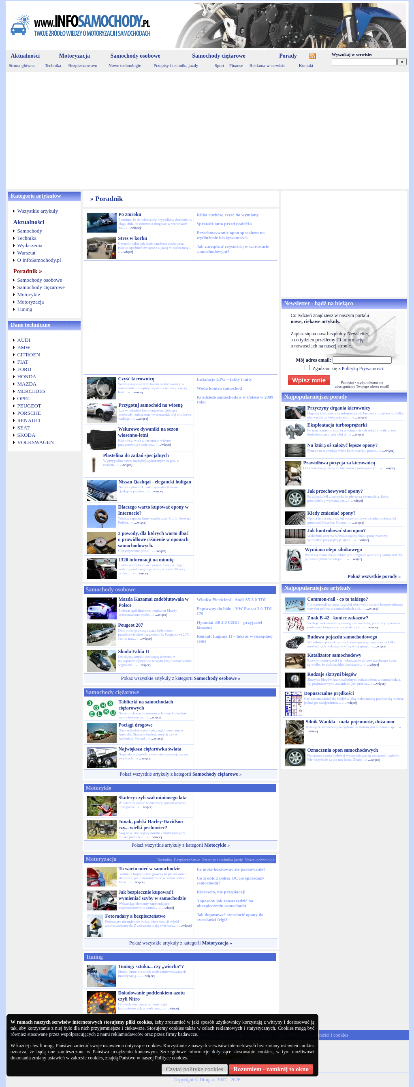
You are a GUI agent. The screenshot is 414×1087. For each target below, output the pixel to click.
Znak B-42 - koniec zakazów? (338, 618)
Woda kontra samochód (219, 388)
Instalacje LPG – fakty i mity (224, 379)
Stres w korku (132, 238)
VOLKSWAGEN (35, 442)
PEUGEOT (29, 406)
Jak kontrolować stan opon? (336, 530)
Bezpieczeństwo (187, 860)
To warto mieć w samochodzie (150, 868)
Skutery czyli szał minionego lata (153, 797)
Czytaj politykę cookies (195, 1069)
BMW (24, 347)
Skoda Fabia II (133, 651)
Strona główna (22, 65)
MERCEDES (31, 391)
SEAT (23, 428)
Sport (219, 65)
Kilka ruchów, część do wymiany (228, 214)
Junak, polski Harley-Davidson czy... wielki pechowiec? (151, 824)
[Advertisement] (207, 131)
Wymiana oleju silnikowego (333, 549)
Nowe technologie (125, 65)
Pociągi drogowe (136, 725)
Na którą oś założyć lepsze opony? (342, 445)
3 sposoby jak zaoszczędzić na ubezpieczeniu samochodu (225, 903)
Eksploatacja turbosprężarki (337, 425)
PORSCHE (29, 413)
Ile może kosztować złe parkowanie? (231, 869)
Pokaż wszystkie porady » (374, 576)
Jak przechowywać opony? (335, 491)
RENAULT (29, 420)
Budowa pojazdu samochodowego (342, 637)
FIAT (22, 362)
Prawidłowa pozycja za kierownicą (339, 463)
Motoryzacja (74, 56)
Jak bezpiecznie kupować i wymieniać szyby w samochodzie (152, 895)
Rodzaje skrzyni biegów (332, 674)
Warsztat (26, 253)
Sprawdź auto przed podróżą (224, 223)
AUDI (24, 340)
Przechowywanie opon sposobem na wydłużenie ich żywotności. (231, 235)
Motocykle (28, 294)
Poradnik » (27, 271)
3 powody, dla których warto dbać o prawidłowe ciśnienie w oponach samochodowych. (153, 539)
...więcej (134, 228)
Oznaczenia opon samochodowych (342, 750)
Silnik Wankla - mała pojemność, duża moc (350, 722)
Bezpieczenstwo (82, 65)
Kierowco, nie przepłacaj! (221, 891)
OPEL (24, 398)
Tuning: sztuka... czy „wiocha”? (151, 966)
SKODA (26, 435)
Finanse (236, 65)
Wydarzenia (30, 245)
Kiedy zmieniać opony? (331, 513)
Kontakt (306, 65)
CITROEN (28, 355)
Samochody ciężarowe (218, 56)
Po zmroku (130, 214)
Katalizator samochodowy (334, 655)
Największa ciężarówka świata (150, 749)
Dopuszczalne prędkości (329, 693)
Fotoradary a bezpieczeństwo (135, 916)
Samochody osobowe (135, 56)
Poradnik (109, 199)
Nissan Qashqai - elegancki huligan (155, 482)
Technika (53, 65)
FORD (24, 369)
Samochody (29, 231)
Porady (288, 56)
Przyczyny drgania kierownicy (339, 408)
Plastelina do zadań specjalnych (136, 455)
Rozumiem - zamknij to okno (271, 1069)
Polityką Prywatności (362, 368)
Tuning (24, 309)
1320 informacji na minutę (146, 560)
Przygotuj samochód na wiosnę (151, 405)
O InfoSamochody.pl (39, 260)
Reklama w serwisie (268, 65)
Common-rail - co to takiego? (337, 599)
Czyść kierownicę (136, 379)
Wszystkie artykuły (37, 211)
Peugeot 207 (130, 625)
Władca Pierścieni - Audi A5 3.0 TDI (231, 599)
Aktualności (25, 56)
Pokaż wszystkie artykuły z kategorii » (180, 678)
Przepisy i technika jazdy (176, 65)
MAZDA (27, 384)
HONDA (26, 376)
